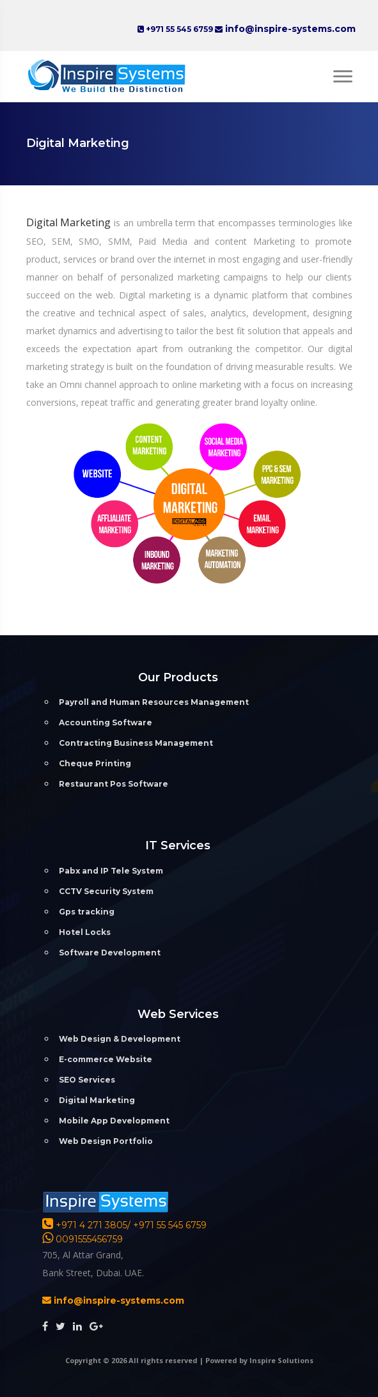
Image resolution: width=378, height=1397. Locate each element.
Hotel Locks (85, 932)
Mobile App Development (114, 1120)
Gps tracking (86, 911)
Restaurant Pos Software (113, 784)
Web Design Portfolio (106, 1141)
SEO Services (87, 1079)
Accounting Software (105, 722)
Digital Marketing (70, 222)
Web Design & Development (119, 1039)
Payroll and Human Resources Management (154, 702)
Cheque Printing (95, 763)
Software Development (110, 952)
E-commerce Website (105, 1059)
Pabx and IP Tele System (111, 871)
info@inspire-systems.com (289, 29)
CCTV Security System (106, 891)
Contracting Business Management (136, 743)
